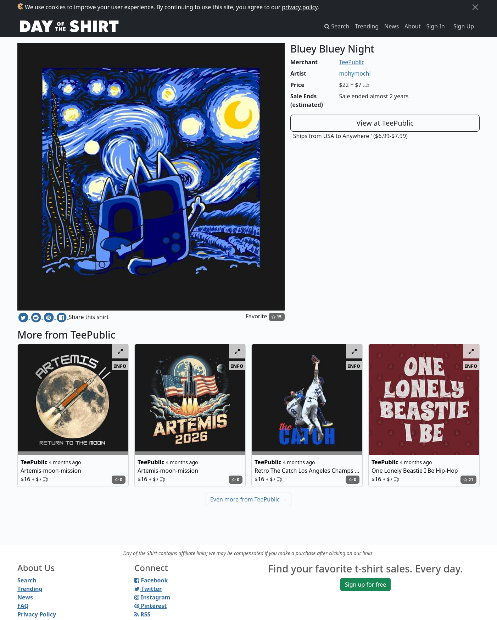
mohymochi (355, 73)
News (391, 26)
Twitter (148, 589)
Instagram (152, 597)
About (412, 26)
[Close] (475, 7)
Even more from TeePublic (248, 499)
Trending (367, 26)
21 (468, 480)
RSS (142, 614)
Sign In (435, 26)
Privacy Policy (36, 614)
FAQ (23, 606)
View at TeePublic (385, 123)
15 (276, 317)
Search (26, 580)
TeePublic (351, 62)
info (120, 365)
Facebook (151, 580)
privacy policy (300, 7)
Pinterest (150, 606)
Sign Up (463, 26)
